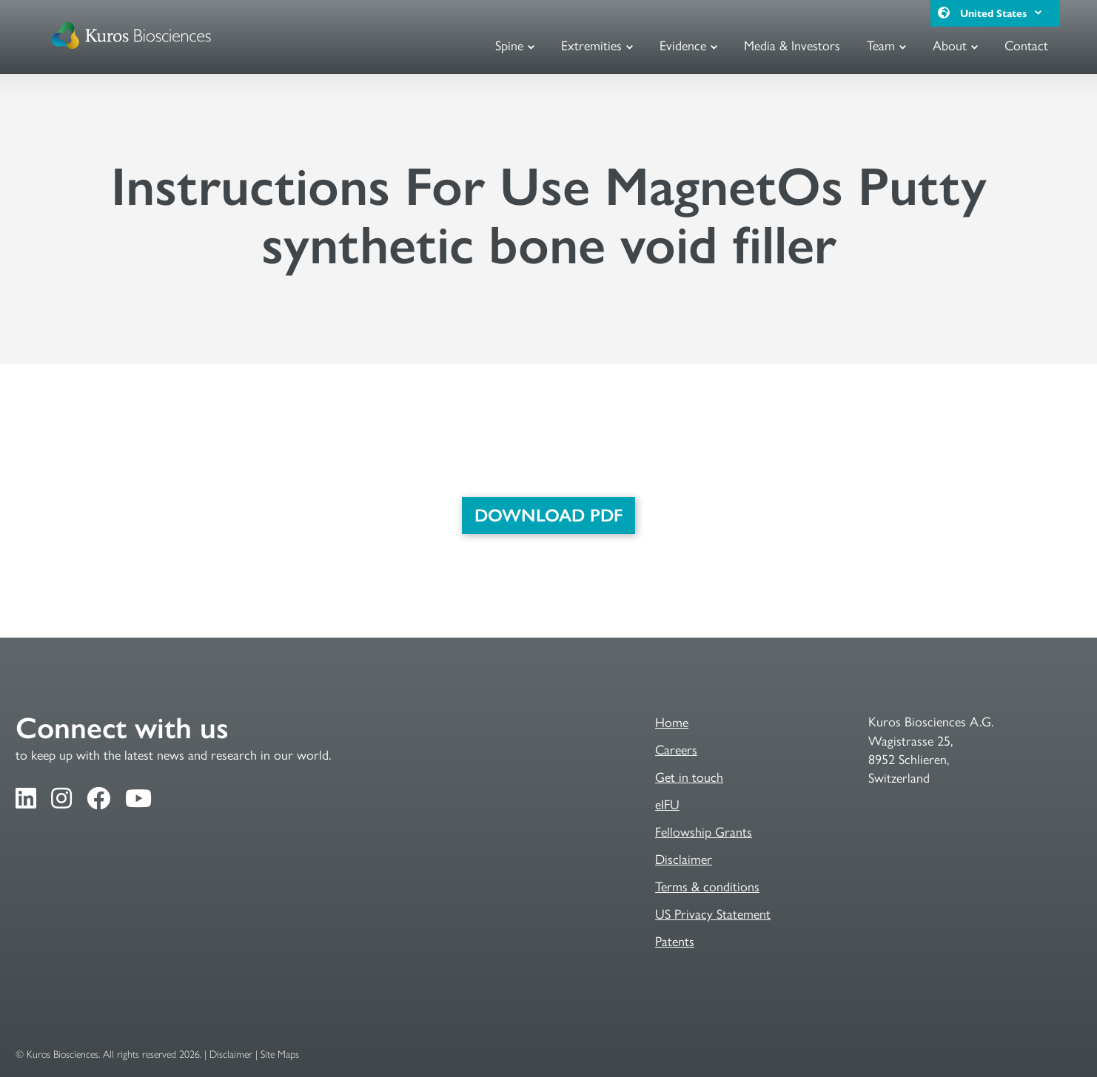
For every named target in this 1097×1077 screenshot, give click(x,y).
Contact (1026, 45)
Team (881, 45)
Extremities (591, 45)
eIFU (667, 803)
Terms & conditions (707, 886)
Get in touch (689, 776)
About (950, 45)
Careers (676, 749)
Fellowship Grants (703, 831)
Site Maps (280, 1054)
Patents (674, 940)
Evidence (683, 45)
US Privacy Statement (713, 913)
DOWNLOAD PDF (548, 515)
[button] (1037, 13)
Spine (509, 45)
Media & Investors (792, 45)
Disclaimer (683, 858)
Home (671, 721)
